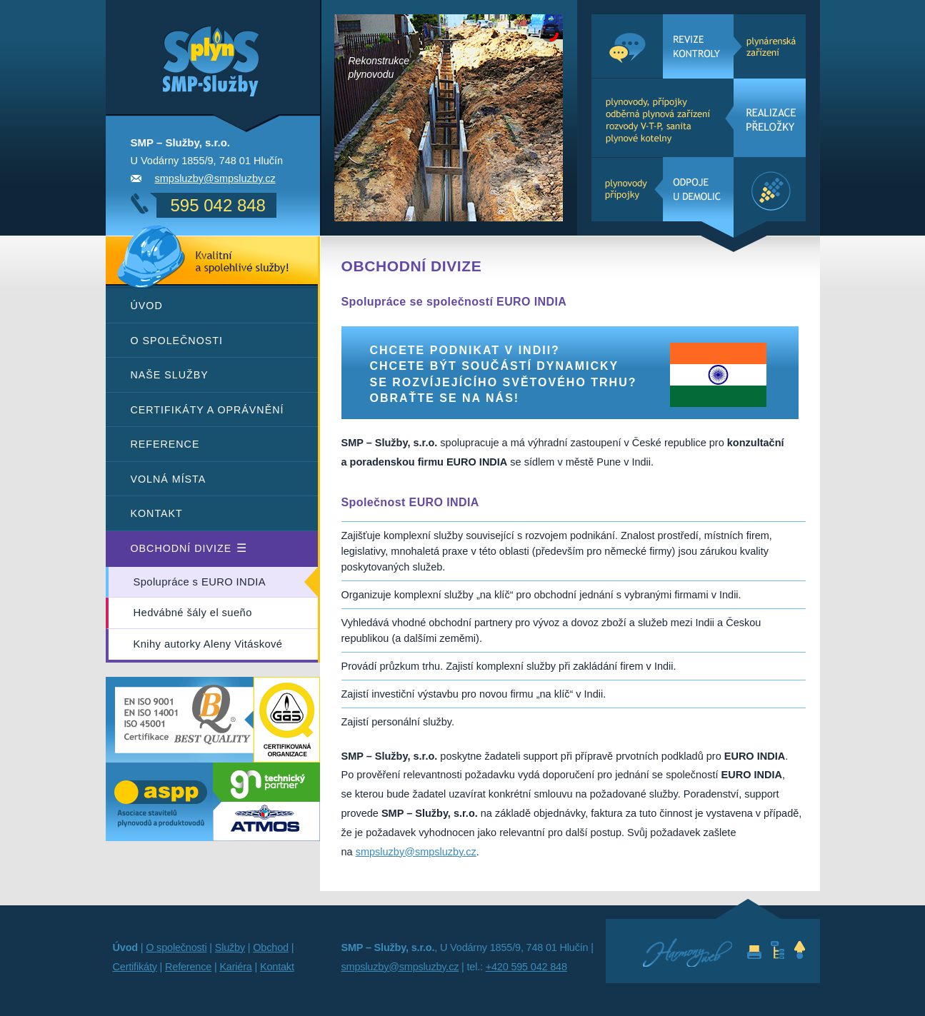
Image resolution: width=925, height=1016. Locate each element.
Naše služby (170, 375)
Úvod (147, 305)
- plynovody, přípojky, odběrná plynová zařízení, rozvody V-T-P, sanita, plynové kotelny (698, 118)
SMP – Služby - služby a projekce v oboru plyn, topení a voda (190, 41)
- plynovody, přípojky (698, 189)
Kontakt (157, 513)
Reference (165, 444)
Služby (230, 947)
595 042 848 (218, 205)
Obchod (271, 947)
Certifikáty (135, 966)
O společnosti (177, 340)
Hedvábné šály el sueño (193, 612)
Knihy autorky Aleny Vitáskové (208, 644)
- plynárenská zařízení (698, 46)
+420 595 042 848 (526, 966)
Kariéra (235, 966)
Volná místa (168, 479)
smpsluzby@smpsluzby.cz (215, 178)
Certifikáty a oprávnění (207, 410)
